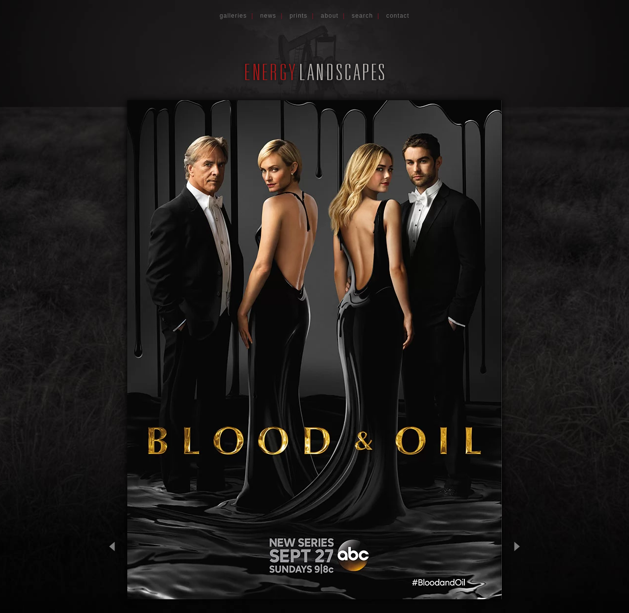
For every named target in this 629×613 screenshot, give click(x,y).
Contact (397, 15)
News (268, 15)
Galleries (233, 15)
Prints (298, 15)
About (330, 15)
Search (362, 15)
